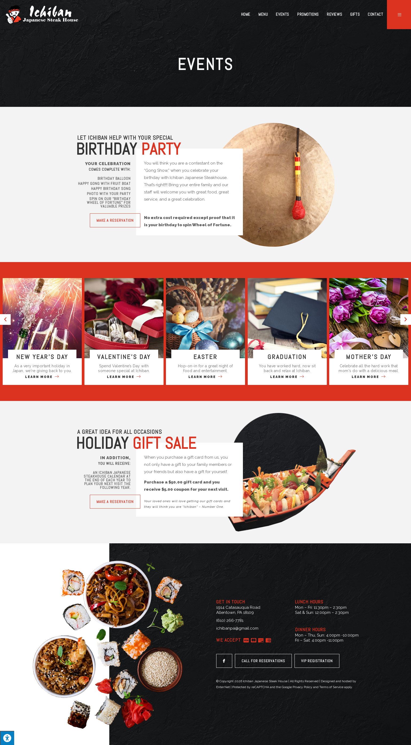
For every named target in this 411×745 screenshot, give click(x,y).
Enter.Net (223, 687)
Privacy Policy (302, 687)
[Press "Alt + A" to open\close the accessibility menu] (7, 738)
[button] (115, 220)
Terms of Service (331, 687)
